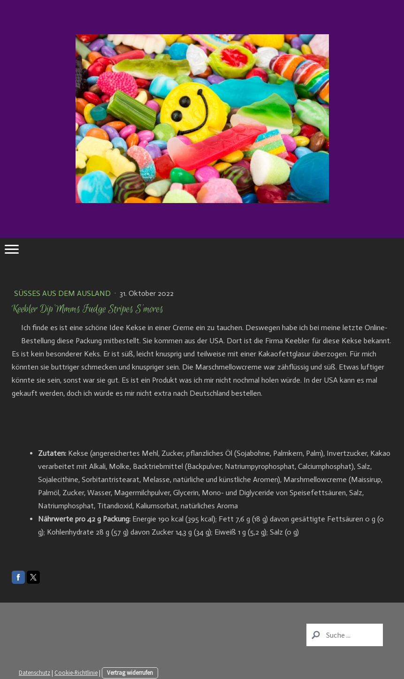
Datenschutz (34, 672)
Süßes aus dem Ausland (63, 293)
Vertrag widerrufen (130, 672)
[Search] (344, 635)
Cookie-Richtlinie (76, 672)
